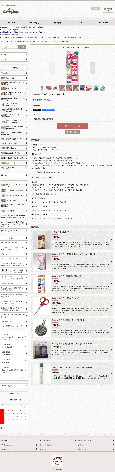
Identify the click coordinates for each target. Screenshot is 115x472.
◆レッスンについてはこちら (10, 30)
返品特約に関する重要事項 (43, 119)
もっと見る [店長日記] (22, 377)
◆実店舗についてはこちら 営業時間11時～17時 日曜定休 (21, 27)
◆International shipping (9, 35)
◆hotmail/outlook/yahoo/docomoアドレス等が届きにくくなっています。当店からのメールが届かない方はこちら (41, 37)
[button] (52, 68)
